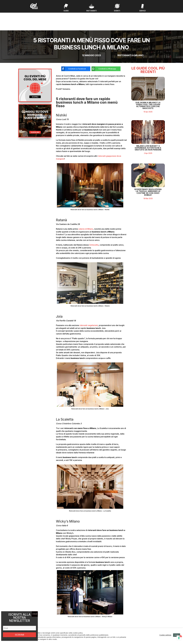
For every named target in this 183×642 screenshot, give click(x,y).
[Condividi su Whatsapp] (104, 49)
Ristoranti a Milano (130, 36)
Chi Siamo (60, 626)
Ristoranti (60, 623)
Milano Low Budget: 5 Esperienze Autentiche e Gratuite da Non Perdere (148, 141)
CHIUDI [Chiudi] (34, 614)
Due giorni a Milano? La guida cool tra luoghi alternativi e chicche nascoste (148, 99)
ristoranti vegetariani (88, 306)
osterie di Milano (85, 210)
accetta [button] (176, 635)
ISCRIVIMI (19, 634)
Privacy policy (140, 622)
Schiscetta (94, 226)
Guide (59, 621)
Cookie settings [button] (165, 635)
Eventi (59, 618)
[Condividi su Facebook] (74, 49)
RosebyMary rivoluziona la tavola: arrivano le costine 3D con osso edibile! (148, 186)
